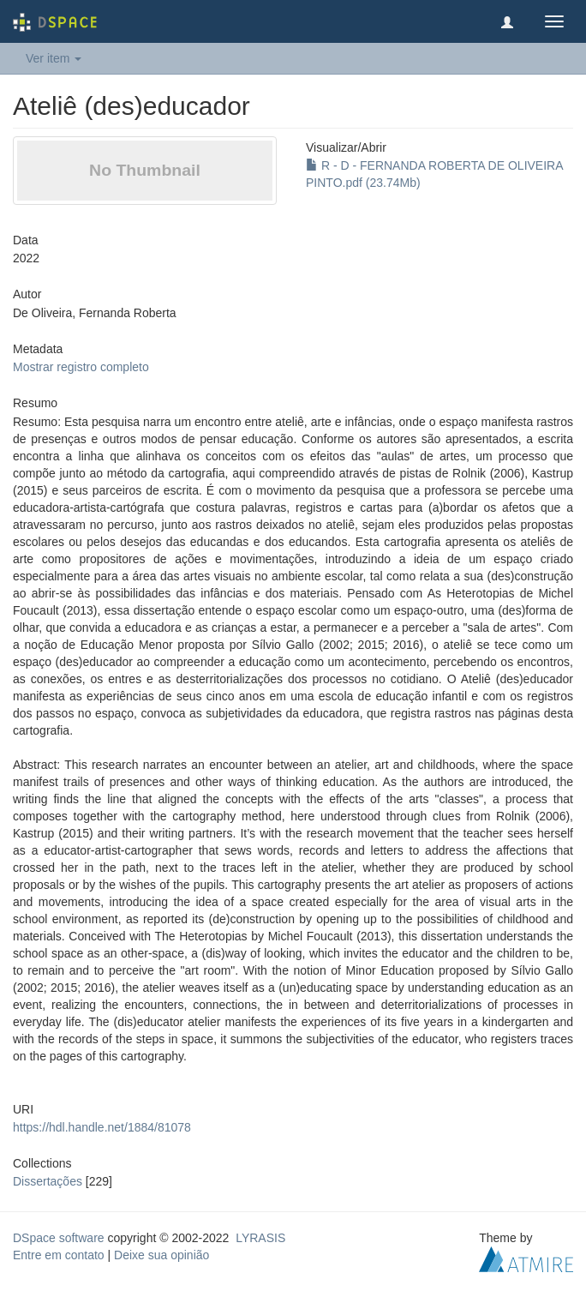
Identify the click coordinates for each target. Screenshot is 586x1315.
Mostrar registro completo (81, 367)
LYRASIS (260, 1238)
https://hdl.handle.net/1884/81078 (102, 1127)
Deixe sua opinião (161, 1255)
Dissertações (47, 1181)
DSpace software (59, 1238)
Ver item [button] (53, 58)
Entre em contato (59, 1255)
